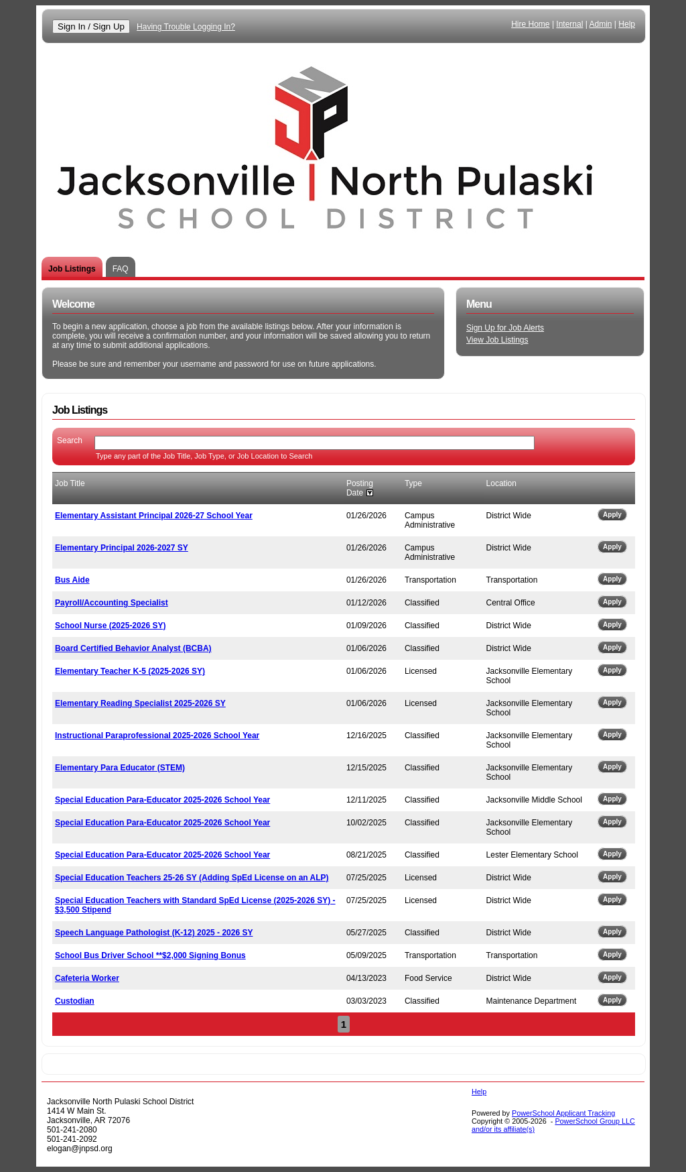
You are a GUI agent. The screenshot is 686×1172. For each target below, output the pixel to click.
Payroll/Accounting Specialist (111, 602)
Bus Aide (72, 580)
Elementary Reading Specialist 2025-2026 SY (140, 703)
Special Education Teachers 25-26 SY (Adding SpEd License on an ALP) (192, 877)
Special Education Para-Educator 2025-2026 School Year (162, 800)
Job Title (70, 483)
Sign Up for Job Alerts (505, 328)
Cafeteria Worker (87, 978)
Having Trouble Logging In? (186, 27)
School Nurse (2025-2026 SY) (110, 625)
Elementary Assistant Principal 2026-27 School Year (154, 515)
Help (626, 24)
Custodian (74, 1001)
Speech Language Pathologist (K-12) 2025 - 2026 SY (154, 932)
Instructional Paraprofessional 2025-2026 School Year (157, 735)
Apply (612, 514)
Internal (569, 24)
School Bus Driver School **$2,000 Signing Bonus (150, 955)
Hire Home (530, 24)
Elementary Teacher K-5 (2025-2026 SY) (130, 671)
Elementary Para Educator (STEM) (120, 767)
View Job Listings (497, 340)
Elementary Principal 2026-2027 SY (121, 547)
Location (501, 483)
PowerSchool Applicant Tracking (563, 1113)
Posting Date (359, 488)
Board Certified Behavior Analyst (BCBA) (133, 648)
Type (413, 483)
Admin (601, 24)
